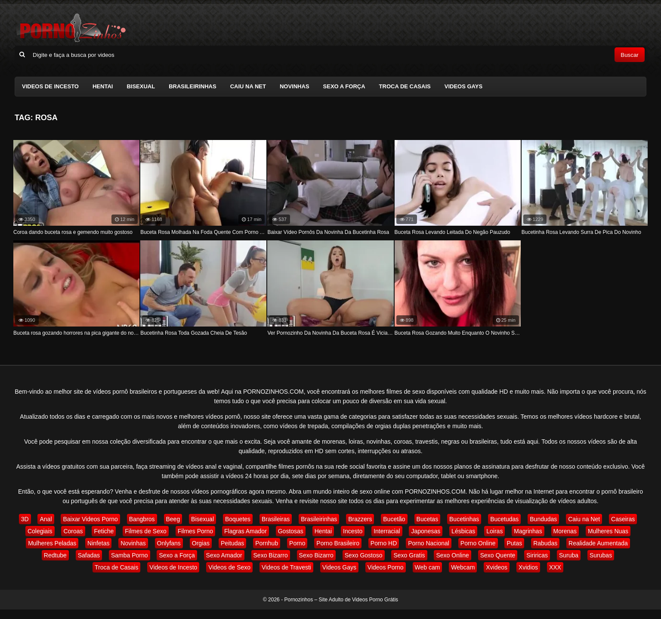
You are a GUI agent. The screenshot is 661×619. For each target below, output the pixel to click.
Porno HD (384, 543)
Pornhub (266, 543)
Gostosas (290, 531)
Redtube (55, 555)
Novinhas (294, 86)
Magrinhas (528, 531)
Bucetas (428, 519)
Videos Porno (386, 567)
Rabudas (545, 543)
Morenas (565, 531)
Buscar (629, 55)
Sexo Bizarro (270, 555)
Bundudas (543, 519)
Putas (514, 543)
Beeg (173, 519)
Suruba (568, 555)
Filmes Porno (195, 531)
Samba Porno (129, 555)
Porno (297, 543)
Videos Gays (463, 86)
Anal (46, 519)
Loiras (494, 531)
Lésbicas (463, 531)
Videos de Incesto (50, 86)
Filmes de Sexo (145, 531)
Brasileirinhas (192, 86)
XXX (555, 567)
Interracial (387, 531)
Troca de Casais (405, 86)
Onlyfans (169, 543)
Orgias (201, 543)
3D (25, 519)
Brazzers (360, 519)
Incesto (352, 531)
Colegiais (40, 531)
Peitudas (232, 543)
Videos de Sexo (229, 567)
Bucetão (394, 519)
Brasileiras (276, 519)
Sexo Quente (498, 555)
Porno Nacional (428, 543)
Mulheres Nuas (608, 531)
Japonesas (425, 531)
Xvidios (528, 567)
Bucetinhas (464, 519)
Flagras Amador (245, 531)
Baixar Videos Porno (90, 519)
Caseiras (623, 519)
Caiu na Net (248, 86)
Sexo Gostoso (364, 555)
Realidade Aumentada (598, 543)
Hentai (103, 86)
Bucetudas (504, 519)
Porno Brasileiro (337, 543)
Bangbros (142, 519)
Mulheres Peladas (52, 543)
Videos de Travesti (286, 567)
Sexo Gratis (409, 555)
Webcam (463, 567)
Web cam (427, 567)
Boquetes (237, 519)
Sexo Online (452, 555)
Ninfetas (98, 543)
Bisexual (141, 86)
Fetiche (104, 531)
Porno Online (478, 543)
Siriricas (537, 555)
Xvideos (496, 567)
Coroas (73, 531)
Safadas (89, 555)
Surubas (601, 555)
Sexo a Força (344, 86)
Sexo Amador (224, 555)
